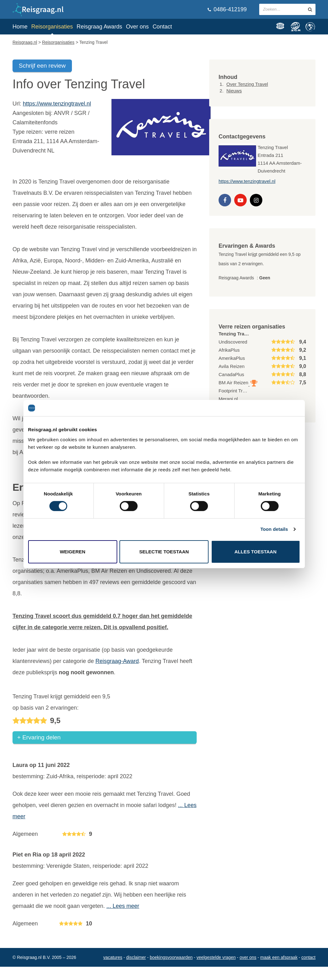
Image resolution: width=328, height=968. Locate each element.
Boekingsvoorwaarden (171, 958)
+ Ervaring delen (39, 738)
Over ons (137, 26)
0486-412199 (227, 9)
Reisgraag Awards (99, 26)
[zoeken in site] (310, 9)
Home (20, 26)
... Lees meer (122, 907)
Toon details (274, 529)
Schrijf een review (42, 65)
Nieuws (234, 90)
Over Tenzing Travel (247, 84)
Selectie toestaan (164, 551)
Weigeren (72, 551)
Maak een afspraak (278, 958)
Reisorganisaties (52, 26)
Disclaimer (136, 958)
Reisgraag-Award (117, 661)
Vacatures (112, 958)
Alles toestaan (255, 551)
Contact (162, 26)
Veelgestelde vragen (215, 958)
